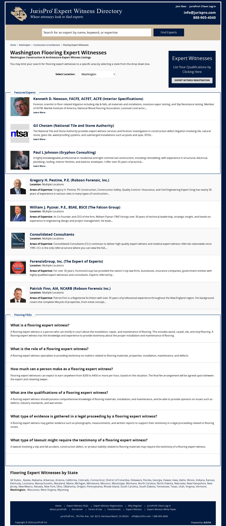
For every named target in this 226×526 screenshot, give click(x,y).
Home (13, 45)
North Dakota (165, 483)
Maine (69, 483)
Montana (131, 483)
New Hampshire (196, 483)
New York (49, 487)
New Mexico (26, 487)
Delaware (136, 480)
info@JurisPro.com (141, 516)
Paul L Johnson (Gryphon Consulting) (64, 153)
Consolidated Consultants (52, 235)
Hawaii (167, 480)
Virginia (190, 487)
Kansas (210, 480)
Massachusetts (44, 483)
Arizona (59, 480)
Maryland (59, 483)
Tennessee (163, 487)
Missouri (105, 483)
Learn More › (39, 113)
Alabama (37, 480)
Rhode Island (111, 487)
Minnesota (93, 483)
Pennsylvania (94, 487)
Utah (181, 487)
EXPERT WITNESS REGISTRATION (192, 80)
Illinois (191, 480)
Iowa (175, 480)
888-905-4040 (204, 18)
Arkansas (48, 480)
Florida (147, 480)
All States (15, 480)
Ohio (59, 487)
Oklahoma (69, 487)
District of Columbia (117, 480)
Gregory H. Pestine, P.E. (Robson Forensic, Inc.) (69, 180)
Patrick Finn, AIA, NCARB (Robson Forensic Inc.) (70, 289)
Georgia (157, 480)
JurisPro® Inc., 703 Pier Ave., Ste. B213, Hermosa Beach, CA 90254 (95, 516)
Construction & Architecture (46, 45)
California (71, 480)
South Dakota (147, 487)
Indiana (200, 480)
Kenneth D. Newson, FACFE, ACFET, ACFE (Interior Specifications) (88, 99)
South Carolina (129, 487)
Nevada (38, 487)
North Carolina (147, 483)
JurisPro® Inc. (41, 522)
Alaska (26, 480)
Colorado (83, 480)
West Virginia (48, 490)
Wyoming (63, 490)
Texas (174, 487)
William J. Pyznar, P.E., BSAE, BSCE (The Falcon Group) (75, 207)
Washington (24, 45)
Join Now (181, 6)
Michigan (80, 483)
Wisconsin (33, 490)
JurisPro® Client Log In (202, 6)
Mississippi (118, 483)
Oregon (81, 487)
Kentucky (15, 483)
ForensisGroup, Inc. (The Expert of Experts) (66, 262)
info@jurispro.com (200, 13)
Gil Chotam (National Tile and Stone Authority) (73, 126)
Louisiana (28, 483)
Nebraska (180, 483)
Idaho (182, 480)
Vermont (201, 487)
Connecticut (97, 480)
